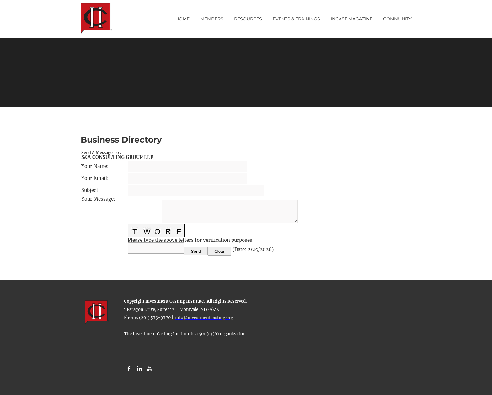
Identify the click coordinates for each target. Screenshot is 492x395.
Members (211, 19)
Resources (248, 19)
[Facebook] (129, 369)
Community (397, 19)
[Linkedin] (139, 369)
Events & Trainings (296, 19)
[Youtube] (149, 369)
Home (182, 19)
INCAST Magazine (351, 19)
